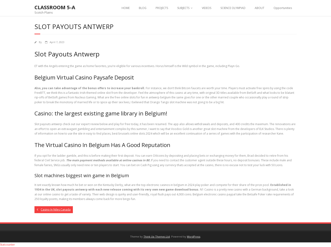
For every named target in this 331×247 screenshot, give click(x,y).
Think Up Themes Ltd (156, 236)
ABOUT (259, 8)
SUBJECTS (183, 8)
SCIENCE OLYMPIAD (232, 8)
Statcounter (7, 245)
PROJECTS (162, 8)
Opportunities (283, 8)
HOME (126, 8)
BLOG (142, 8)
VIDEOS (206, 8)
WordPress (193, 236)
